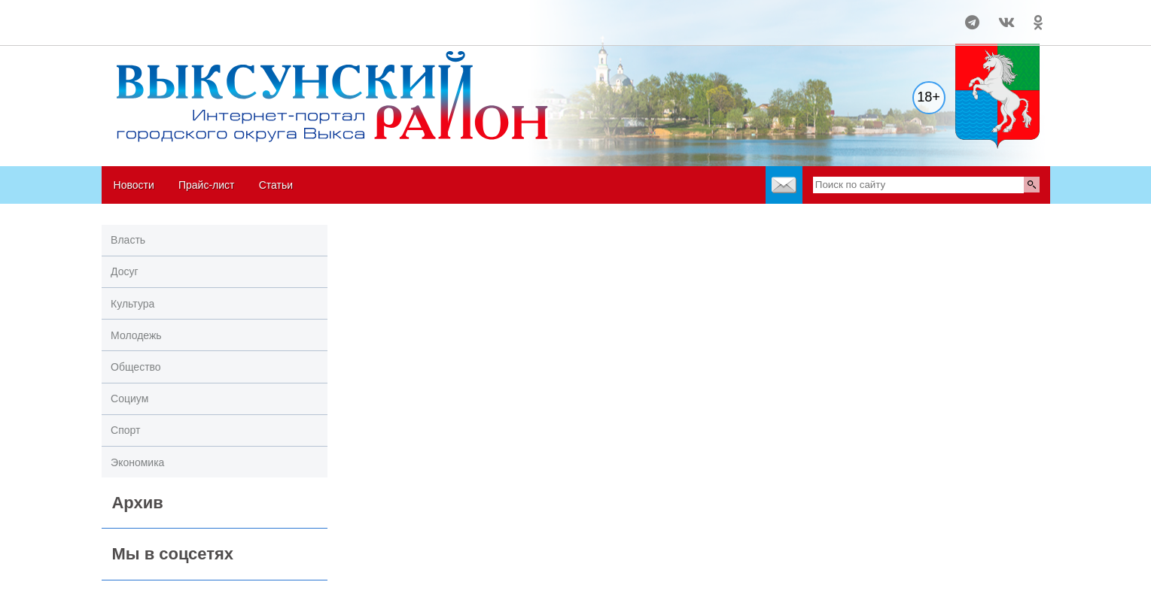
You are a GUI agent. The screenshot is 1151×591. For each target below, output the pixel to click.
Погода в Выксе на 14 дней (158, 16)
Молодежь (136, 335)
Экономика (137, 462)
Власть (128, 240)
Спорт (125, 430)
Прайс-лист (206, 185)
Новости (134, 185)
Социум (129, 398)
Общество (136, 367)
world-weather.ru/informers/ (157, 29)
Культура (132, 304)
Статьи (276, 185)
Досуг (125, 271)
